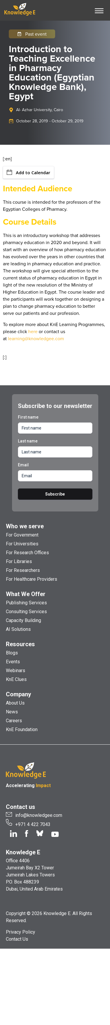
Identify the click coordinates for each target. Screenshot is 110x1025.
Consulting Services (26, 611)
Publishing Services (26, 603)
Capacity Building (23, 620)
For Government (22, 535)
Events (13, 661)
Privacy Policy (20, 932)
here (33, 331)
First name (28, 417)
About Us (15, 703)
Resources (20, 644)
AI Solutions (18, 629)
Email (23, 465)
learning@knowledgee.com (36, 338)
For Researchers (23, 570)
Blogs (12, 653)
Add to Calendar (28, 172)
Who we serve (25, 526)
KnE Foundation (22, 729)
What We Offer (25, 594)
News (12, 712)
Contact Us (17, 939)
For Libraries (19, 561)
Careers (14, 720)
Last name (28, 441)
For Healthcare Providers (31, 579)
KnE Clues (16, 679)
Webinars (15, 670)
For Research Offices (27, 552)
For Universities (22, 544)
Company (18, 694)
